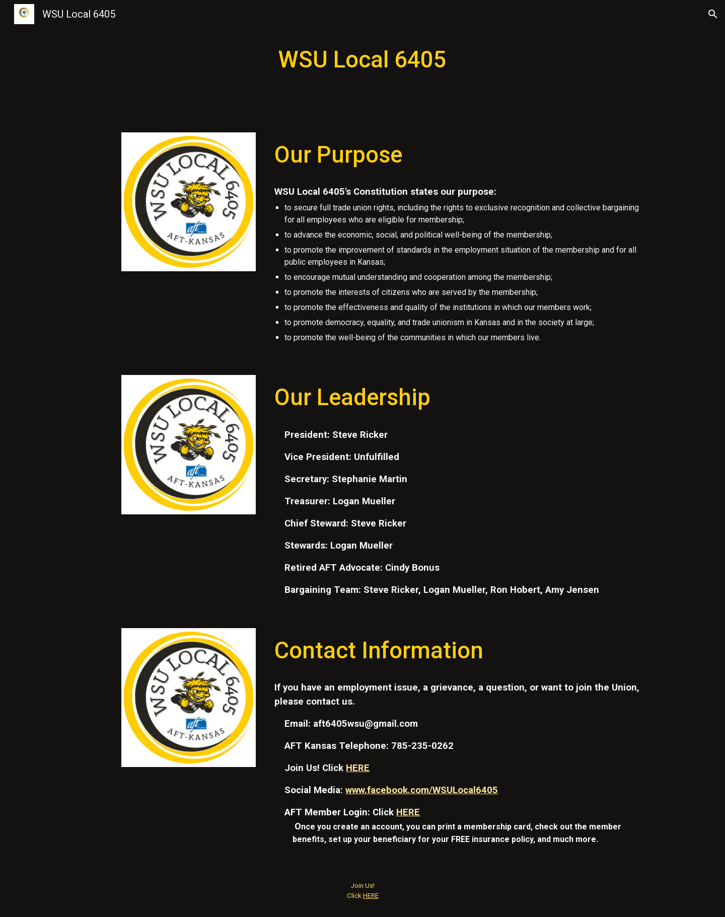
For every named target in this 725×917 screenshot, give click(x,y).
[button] (713, 14)
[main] (362, 60)
